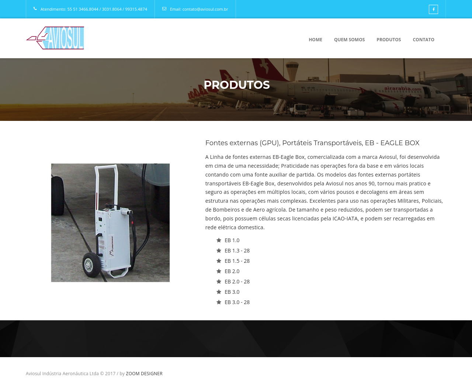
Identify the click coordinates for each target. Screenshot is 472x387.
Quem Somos (349, 39)
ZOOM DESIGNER (144, 373)
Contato (423, 39)
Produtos (388, 39)
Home (315, 39)
